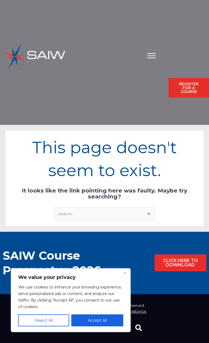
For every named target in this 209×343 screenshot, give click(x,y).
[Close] (125, 273)
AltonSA (138, 311)
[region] (71, 300)
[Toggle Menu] (156, 83)
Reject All (44, 320)
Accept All (97, 320)
